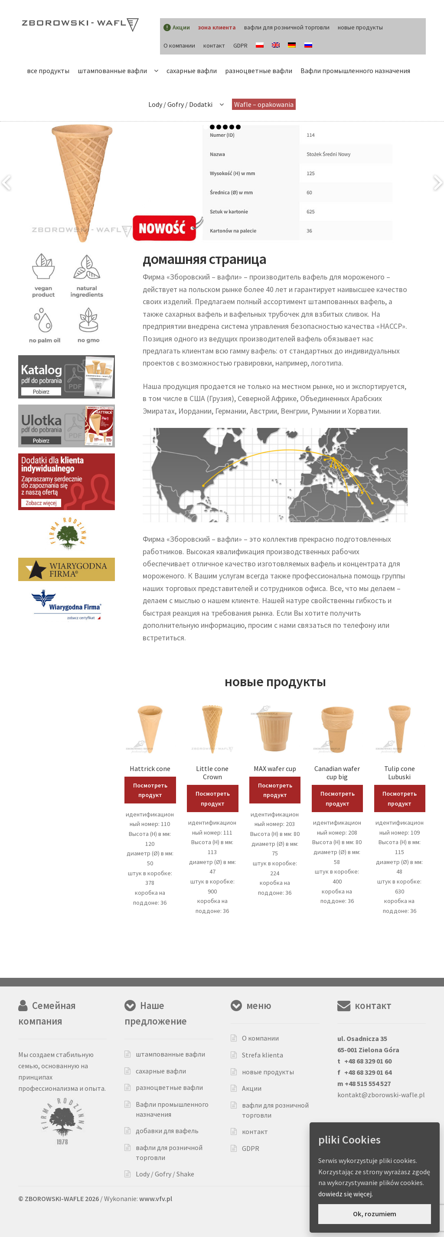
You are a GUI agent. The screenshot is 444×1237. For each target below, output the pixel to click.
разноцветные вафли (258, 70)
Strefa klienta (262, 1055)
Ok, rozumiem (374, 1213)
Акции (251, 1088)
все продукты (48, 70)
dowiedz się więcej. (345, 1193)
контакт (214, 45)
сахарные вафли (191, 70)
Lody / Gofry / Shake (165, 1174)
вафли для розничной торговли (287, 27)
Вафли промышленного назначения (355, 70)
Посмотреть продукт (150, 790)
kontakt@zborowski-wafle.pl (381, 1094)
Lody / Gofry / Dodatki (180, 104)
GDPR (240, 45)
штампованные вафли (112, 70)
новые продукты (360, 27)
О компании (179, 45)
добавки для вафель (167, 1130)
